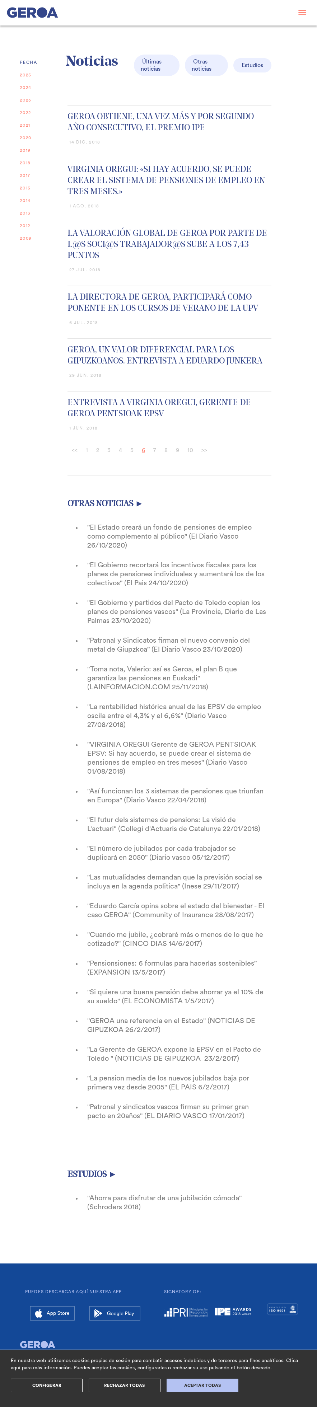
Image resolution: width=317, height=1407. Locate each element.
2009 (26, 238)
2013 (25, 213)
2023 (26, 100)
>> (204, 450)
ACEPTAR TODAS (202, 1385)
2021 (25, 125)
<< (75, 450)
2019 (25, 150)
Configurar (46, 1385)
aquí (15, 1367)
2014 (25, 200)
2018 (25, 163)
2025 (26, 75)
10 (190, 450)
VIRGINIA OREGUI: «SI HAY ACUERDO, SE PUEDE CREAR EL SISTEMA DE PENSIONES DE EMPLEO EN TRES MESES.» (166, 180)
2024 (26, 87)
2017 (25, 175)
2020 (26, 138)
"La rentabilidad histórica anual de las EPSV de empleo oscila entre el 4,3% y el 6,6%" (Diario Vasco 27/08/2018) (174, 715)
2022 (25, 113)
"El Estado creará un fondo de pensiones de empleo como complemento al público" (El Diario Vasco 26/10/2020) (169, 536)
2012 (25, 226)
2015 (25, 188)
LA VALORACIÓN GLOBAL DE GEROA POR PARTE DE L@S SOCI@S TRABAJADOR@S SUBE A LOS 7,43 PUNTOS (167, 244)
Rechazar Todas (124, 1385)
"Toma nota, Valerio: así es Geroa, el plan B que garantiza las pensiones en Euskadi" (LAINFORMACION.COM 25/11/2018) (162, 678)
